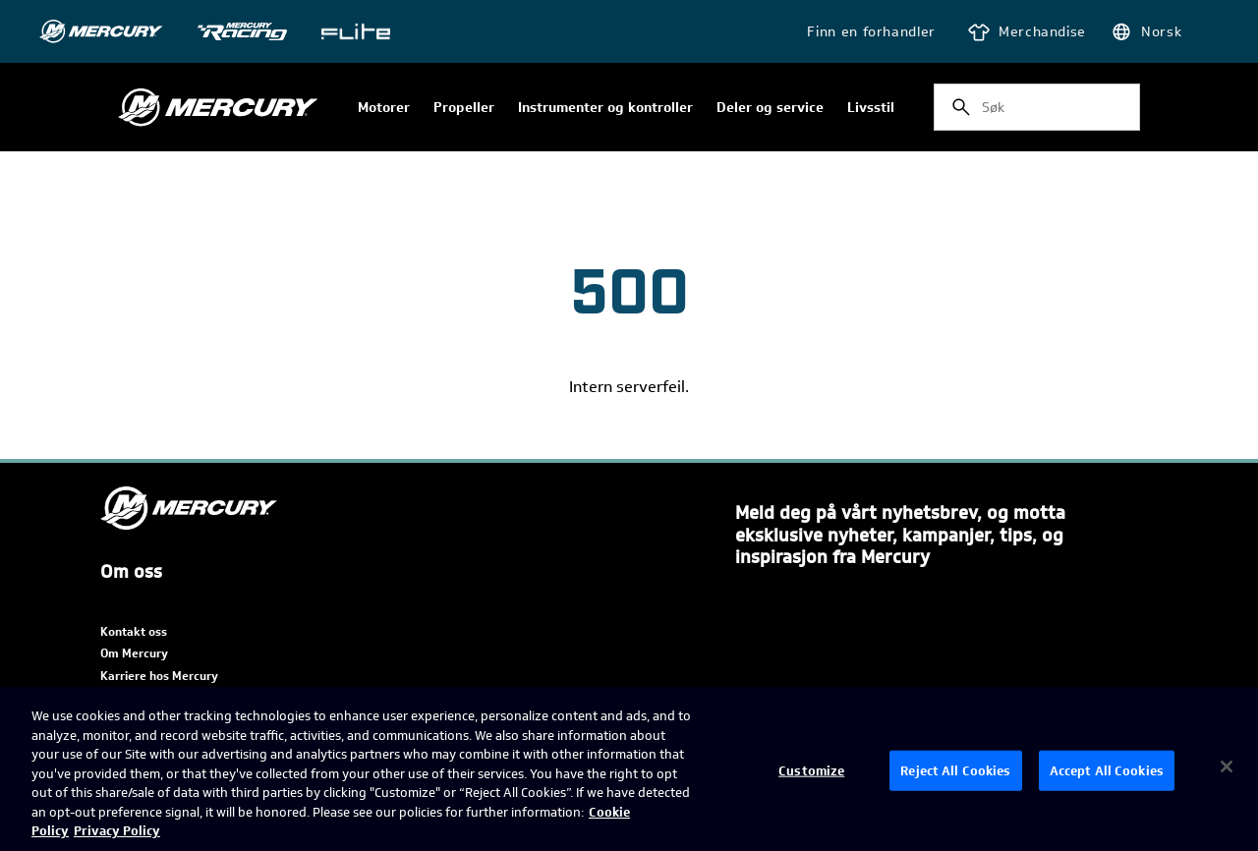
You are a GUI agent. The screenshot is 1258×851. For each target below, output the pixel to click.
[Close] (1226, 766)
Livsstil (870, 108)
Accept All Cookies (1107, 770)
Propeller (463, 108)
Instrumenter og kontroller (605, 108)
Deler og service (770, 108)
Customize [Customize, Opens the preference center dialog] (811, 770)
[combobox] (1037, 107)
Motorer (384, 108)
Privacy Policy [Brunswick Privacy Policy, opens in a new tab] (117, 831)
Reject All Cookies (955, 770)
